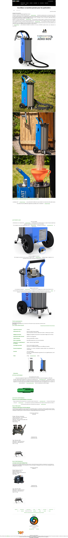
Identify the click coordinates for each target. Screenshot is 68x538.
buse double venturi (30, 383)
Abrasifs (34, 509)
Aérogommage (22, 509)
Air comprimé (44, 509)
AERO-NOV (16, 509)
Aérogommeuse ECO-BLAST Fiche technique (47, 325)
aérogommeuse (33, 15)
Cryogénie (39, 509)
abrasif (52, 290)
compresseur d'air (50, 225)
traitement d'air (20, 402)
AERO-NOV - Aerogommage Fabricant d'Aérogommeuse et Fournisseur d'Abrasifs (34, 512)
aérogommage (47, 203)
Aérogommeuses (28, 509)
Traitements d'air (51, 509)
